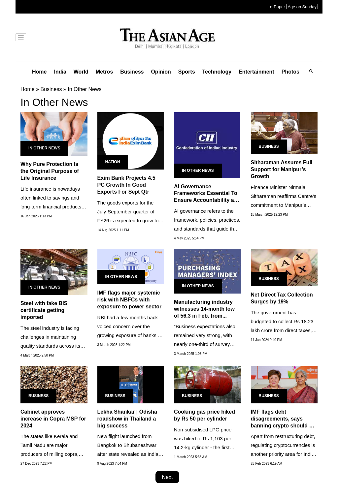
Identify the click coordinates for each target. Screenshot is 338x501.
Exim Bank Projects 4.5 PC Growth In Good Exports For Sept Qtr (126, 185)
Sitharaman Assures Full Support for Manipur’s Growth (282, 169)
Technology (217, 72)
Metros (104, 72)
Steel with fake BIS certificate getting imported (43, 310)
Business (132, 72)
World (81, 72)
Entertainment (256, 72)
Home (39, 72)
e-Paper (277, 6)
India (60, 72)
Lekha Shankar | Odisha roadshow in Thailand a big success (127, 418)
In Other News (44, 148)
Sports (186, 72)
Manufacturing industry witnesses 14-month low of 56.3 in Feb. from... (204, 309)
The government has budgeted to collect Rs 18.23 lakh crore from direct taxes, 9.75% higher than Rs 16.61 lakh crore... (282, 330)
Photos (290, 72)
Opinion (161, 72)
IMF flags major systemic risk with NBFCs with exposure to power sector (129, 299)
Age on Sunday (302, 6)
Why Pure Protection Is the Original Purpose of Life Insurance (49, 171)
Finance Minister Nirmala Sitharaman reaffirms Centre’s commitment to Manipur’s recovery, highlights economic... (284, 205)
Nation (112, 162)
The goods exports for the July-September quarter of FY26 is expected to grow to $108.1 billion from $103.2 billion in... (128, 220)
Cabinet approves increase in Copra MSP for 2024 (53, 418)
